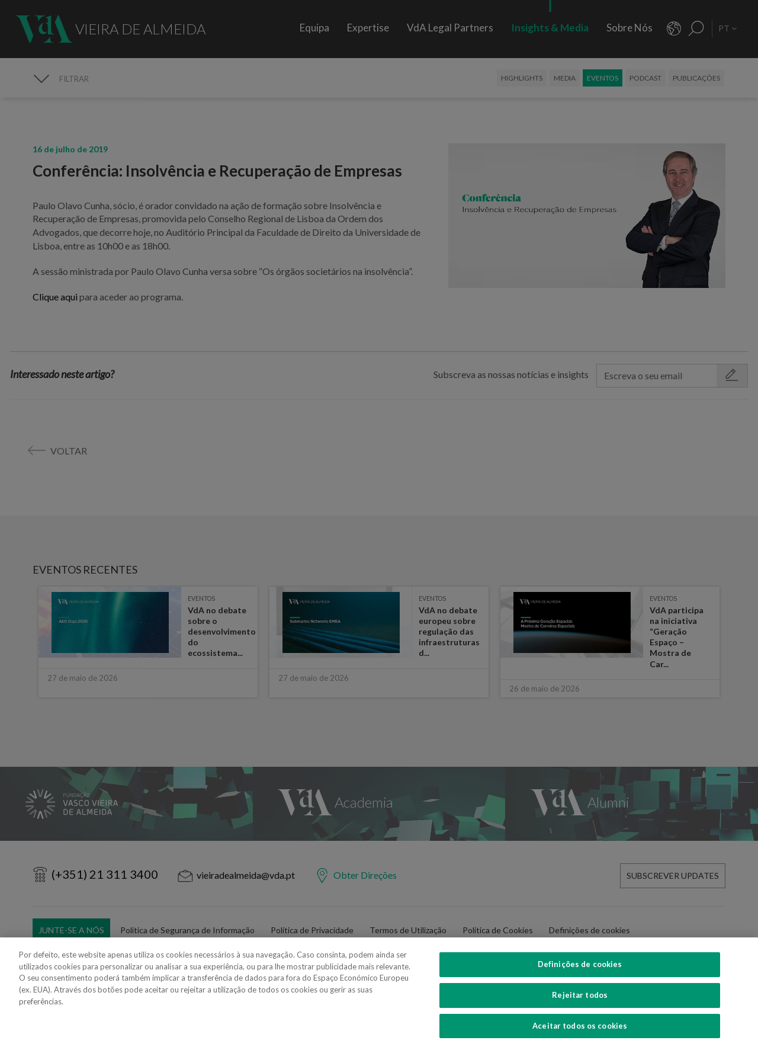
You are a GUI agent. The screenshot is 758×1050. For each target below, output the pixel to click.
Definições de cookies (580, 1010)
